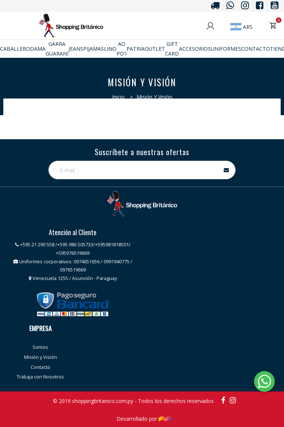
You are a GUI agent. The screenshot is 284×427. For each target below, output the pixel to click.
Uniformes (226, 48)
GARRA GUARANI (56, 48)
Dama (37, 48)
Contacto (255, 48)
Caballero (15, 48)
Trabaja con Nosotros (40, 377)
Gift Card (172, 48)
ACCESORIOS (195, 48)
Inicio (118, 96)
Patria (135, 48)
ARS (241, 26)
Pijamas (93, 48)
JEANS (75, 48)
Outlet (155, 48)
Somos (40, 347)
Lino (110, 48)
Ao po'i (121, 48)
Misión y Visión (40, 357)
